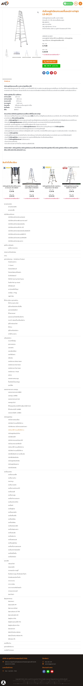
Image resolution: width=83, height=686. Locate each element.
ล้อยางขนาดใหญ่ (12, 608)
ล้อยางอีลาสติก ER (13, 615)
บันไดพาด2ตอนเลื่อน (14, 420)
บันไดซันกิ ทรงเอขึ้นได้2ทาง (15, 423)
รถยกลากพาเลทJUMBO (14, 392)
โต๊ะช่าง (10, 327)
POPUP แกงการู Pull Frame (16, 279)
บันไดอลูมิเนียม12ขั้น (42, 683)
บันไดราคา (47, 40)
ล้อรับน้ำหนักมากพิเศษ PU (15, 636)
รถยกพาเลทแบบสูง (13, 378)
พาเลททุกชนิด (8, 204)
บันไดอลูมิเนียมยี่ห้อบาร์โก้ (57, 40)
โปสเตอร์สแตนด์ (12, 269)
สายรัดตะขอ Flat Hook (14, 368)
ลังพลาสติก (11, 567)
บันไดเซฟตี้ (67, 681)
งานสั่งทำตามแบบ (9, 650)
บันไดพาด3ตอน (66, 683)
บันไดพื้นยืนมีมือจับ (13, 457)
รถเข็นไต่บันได (12, 557)
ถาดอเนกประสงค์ (13, 591)
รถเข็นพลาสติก (12, 512)
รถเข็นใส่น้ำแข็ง (12, 553)
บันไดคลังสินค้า (58, 683)
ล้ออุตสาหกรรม (8, 599)
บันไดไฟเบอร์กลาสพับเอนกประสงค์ (17, 220)
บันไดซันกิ (15, 683)
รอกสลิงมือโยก (12, 351)
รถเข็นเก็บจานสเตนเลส (14, 546)
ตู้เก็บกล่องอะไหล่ (12, 324)
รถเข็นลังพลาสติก (13, 526)
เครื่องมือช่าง (7, 338)
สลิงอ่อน (10, 358)
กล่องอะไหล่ (11, 564)
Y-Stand (10, 265)
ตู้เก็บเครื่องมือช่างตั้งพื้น (15, 306)
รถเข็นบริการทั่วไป (13, 502)
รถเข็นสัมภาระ (12, 536)
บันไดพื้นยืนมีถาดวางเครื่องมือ (16, 454)
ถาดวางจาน (11, 581)
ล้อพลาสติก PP (12, 605)
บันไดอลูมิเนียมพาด (13, 464)
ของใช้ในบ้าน (7, 643)
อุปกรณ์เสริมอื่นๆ (13, 310)
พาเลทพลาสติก (12, 207)
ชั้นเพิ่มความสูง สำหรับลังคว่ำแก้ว (17, 574)
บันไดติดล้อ (37, 682)
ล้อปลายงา (11, 601)
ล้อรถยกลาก (11, 629)
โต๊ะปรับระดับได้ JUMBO (14, 409)
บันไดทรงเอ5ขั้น (44, 682)
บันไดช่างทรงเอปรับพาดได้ (15, 440)
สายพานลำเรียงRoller (10, 252)
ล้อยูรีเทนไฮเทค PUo (13, 625)
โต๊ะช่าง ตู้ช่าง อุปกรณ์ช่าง (11, 300)
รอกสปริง (11, 348)
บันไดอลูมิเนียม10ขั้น (32, 683)
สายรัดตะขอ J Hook (13, 372)
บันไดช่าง (25, 682)
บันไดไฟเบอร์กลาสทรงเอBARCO (17, 234)
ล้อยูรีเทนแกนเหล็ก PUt (14, 622)
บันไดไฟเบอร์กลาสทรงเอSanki (16, 217)
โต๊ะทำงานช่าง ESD (13, 303)
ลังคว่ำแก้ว (11, 594)
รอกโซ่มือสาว (11, 354)
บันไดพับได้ (51, 682)
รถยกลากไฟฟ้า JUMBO (14, 413)
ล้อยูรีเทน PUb (12, 618)
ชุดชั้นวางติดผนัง (8, 245)
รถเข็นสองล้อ (12, 533)
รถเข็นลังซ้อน (12, 519)
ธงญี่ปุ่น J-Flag (12, 293)
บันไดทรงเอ (62, 681)
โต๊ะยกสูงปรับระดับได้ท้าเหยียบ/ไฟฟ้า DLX (19, 406)
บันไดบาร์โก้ (57, 682)
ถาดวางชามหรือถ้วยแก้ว (14, 587)
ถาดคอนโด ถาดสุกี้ (13, 570)
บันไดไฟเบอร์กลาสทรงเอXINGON (17, 238)
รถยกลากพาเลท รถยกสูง (11, 389)
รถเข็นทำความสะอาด (14, 498)
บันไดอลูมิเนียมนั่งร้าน (14, 433)
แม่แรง (10, 375)
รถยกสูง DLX (12, 402)
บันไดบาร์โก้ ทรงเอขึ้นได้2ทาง (16, 430)
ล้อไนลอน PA (11, 639)
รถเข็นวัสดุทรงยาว (13, 529)
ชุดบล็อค (10, 385)
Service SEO (59, 679)
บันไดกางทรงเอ (45, 681)
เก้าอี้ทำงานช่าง (12, 334)
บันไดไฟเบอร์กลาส (9, 214)
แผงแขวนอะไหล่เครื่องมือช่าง (16, 317)
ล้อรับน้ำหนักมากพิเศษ (14, 632)
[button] (38, 12)
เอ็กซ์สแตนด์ (11, 286)
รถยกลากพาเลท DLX (14, 399)
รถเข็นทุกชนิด (8, 472)
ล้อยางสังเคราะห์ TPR (14, 612)
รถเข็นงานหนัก (12, 485)
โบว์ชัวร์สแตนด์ (12, 276)
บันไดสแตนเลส (51, 683)
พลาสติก (6, 561)
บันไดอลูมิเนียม (8, 417)
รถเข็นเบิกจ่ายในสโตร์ (14, 550)
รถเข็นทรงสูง (12, 495)
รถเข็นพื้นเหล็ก (12, 516)
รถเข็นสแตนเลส (12, 539)
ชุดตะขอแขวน (12, 344)
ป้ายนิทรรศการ (12, 262)
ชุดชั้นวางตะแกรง (13, 248)
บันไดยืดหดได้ (12, 437)
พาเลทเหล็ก (11, 210)
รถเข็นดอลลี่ (11, 492)
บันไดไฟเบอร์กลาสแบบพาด (15, 241)
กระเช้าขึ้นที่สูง (12, 341)
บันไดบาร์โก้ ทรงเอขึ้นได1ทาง (16, 447)
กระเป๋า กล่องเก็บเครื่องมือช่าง (16, 320)
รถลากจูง (10, 481)
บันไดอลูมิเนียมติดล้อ (14, 461)
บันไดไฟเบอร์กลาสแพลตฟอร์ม (16, 224)
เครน (5, 256)
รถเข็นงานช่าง (12, 478)
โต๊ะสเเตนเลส (11, 313)
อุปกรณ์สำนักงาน (9, 647)
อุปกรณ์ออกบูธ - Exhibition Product (14, 259)
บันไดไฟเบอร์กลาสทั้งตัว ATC (16, 227)
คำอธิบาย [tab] (7, 81)
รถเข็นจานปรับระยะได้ (14, 488)
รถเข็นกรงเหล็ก (12, 475)
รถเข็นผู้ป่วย (11, 509)
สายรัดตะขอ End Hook (14, 365)
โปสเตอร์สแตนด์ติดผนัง (14, 272)
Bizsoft (65, 679)
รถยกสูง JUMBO (13, 396)
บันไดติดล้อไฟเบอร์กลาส (18, 681)
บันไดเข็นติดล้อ (12, 468)
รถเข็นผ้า (10, 505)
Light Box (11, 296)
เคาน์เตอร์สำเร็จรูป (13, 289)
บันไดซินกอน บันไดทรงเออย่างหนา (17, 426)
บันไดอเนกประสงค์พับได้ (14, 444)
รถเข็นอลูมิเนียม (12, 543)
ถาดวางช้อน (11, 584)
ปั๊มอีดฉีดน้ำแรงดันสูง (14, 382)
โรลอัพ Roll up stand (14, 282)
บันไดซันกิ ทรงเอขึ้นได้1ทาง (15, 450)
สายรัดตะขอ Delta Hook (15, 361)
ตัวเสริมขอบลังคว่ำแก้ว (14, 577)
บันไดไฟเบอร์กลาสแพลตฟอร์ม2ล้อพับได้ (19, 231)
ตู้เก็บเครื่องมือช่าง (13, 330)
